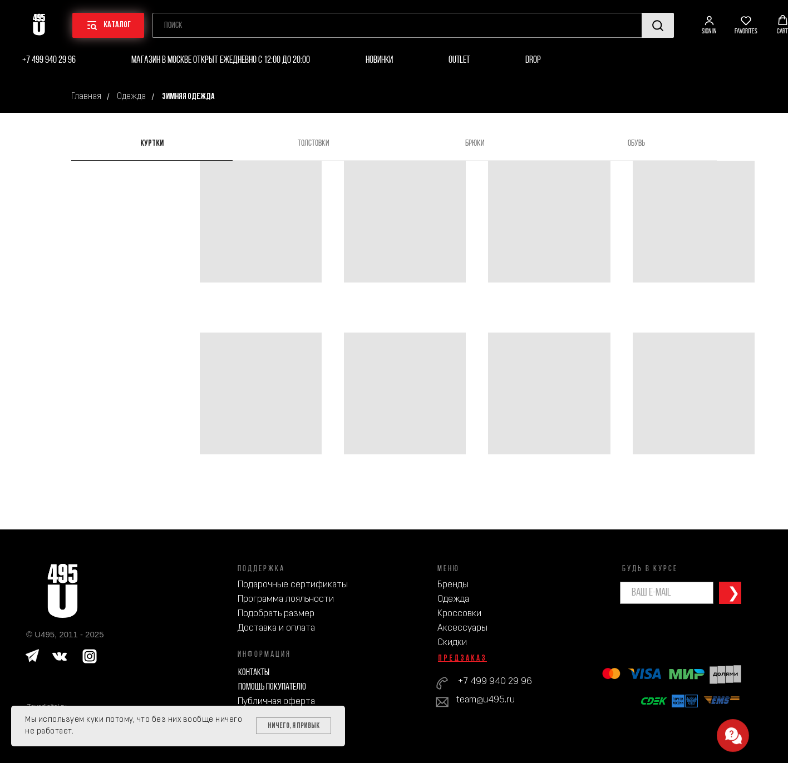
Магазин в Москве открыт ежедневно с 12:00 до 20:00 (220, 60)
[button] (709, 25)
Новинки (379, 60)
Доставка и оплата (276, 628)
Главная (86, 96)
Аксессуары (462, 628)
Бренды (453, 584)
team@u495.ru (485, 700)
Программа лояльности (286, 599)
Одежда (131, 96)
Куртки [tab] (152, 143)
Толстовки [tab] (313, 143)
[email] (666, 593)
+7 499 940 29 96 (49, 60)
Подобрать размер (276, 613)
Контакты (253, 672)
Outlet (459, 60)
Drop (533, 60)
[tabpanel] (394, 345)
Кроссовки (459, 613)
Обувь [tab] (636, 143)
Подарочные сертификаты (293, 584)
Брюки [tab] (475, 143)
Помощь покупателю (272, 687)
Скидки (452, 642)
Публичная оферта (276, 701)
